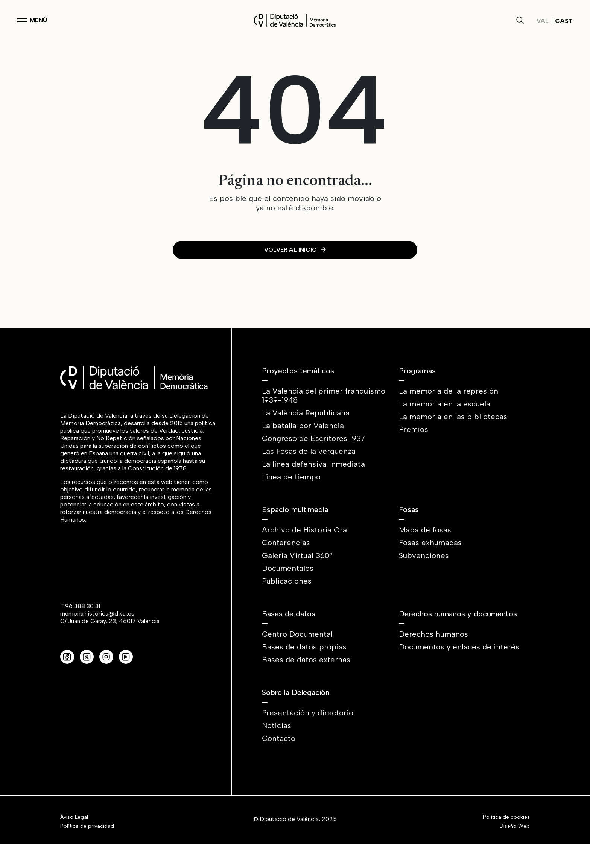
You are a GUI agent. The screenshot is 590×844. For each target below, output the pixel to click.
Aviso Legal (74, 817)
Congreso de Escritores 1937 (313, 438)
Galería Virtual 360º (297, 555)
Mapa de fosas (425, 529)
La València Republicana (306, 412)
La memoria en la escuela (444, 403)
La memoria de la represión (448, 390)
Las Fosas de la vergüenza (309, 451)
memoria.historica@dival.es (97, 613)
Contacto (278, 738)
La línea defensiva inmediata (313, 463)
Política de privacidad (87, 826)
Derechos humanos (433, 634)
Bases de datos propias (304, 646)
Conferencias (286, 542)
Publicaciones (287, 580)
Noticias (276, 725)
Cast (564, 20)
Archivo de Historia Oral (305, 529)
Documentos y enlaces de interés (459, 646)
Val (543, 20)
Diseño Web (515, 826)
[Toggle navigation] (32, 20)
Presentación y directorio (307, 712)
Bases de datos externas (306, 659)
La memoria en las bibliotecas (453, 416)
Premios (413, 429)
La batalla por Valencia (303, 425)
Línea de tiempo (291, 476)
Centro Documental (297, 634)
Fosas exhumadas (430, 542)
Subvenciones (424, 555)
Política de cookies (506, 817)
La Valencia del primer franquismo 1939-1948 (323, 395)
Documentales (287, 568)
